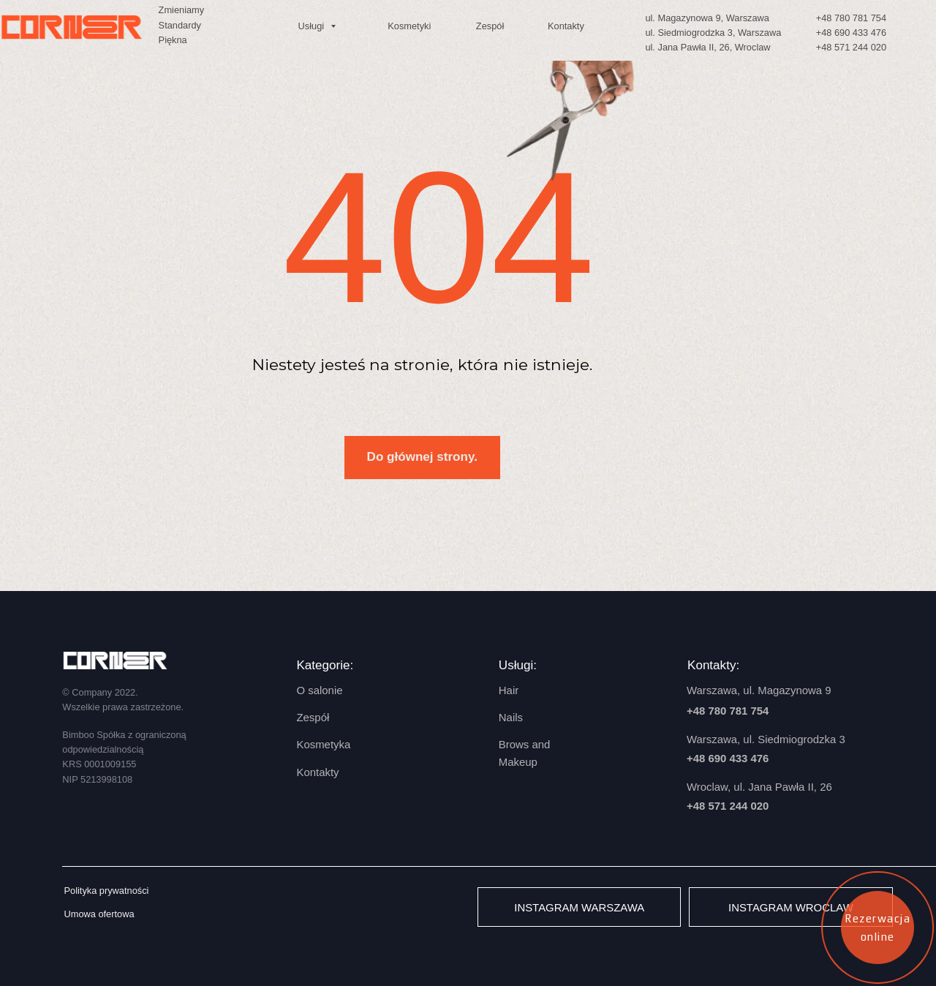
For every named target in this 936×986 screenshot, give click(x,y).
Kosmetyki (409, 25)
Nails (511, 717)
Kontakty (566, 25)
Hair (508, 690)
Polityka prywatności (106, 890)
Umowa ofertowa (99, 913)
